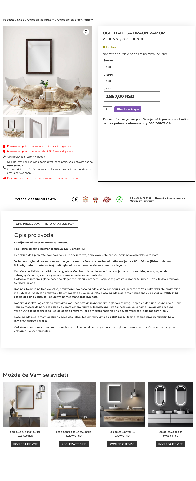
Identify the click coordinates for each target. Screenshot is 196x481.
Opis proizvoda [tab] (28, 223)
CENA (107, 88)
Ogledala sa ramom (40, 19)
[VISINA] (132, 81)
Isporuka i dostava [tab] (59, 223)
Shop (20, 19)
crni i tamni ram (146, 201)
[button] (86, 32)
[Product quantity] (107, 109)
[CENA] (132, 96)
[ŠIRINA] (132, 67)
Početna (9, 19)
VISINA (109, 74)
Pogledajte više (25, 444)
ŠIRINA (109, 60)
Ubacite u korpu (128, 109)
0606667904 (15, 165)
